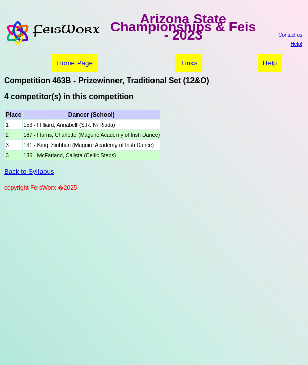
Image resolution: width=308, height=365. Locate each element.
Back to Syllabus (29, 171)
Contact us (290, 35)
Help (270, 63)
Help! (296, 44)
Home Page (74, 63)
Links (189, 63)
